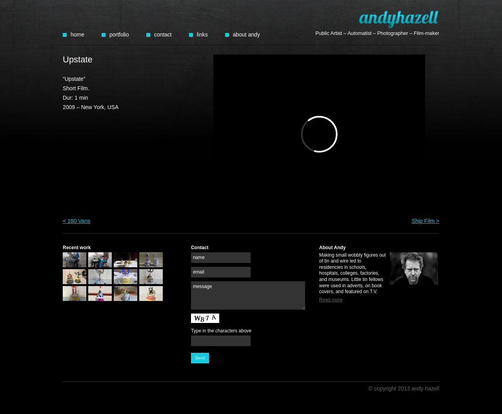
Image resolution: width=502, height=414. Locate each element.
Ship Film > (425, 221)
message (202, 286)
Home (77, 34)
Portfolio (119, 34)
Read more (330, 300)
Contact (163, 34)
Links (202, 34)
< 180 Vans (76, 221)
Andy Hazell (398, 19)
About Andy (246, 34)
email (198, 272)
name (199, 257)
